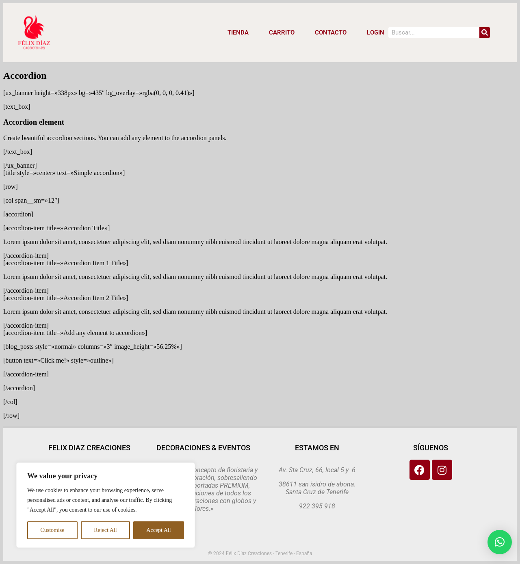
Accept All (158, 530)
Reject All (105, 530)
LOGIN (375, 32)
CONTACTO (331, 32)
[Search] (484, 32)
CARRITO (282, 32)
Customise (52, 530)
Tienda (238, 32)
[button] (500, 542)
